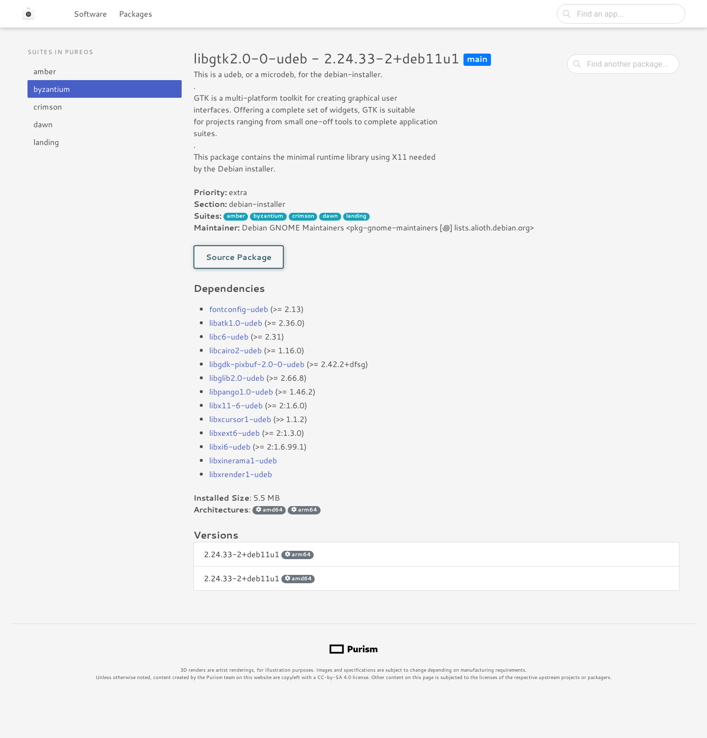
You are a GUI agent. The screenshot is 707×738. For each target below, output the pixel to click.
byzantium (51, 88)
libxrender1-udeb (240, 474)
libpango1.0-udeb (241, 391)
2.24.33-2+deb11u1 (259, 554)
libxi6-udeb (229, 446)
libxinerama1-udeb (243, 460)
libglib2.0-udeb (236, 377)
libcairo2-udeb (235, 350)
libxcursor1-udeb (240, 419)
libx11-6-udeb (236, 405)
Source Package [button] (239, 256)
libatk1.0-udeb (235, 322)
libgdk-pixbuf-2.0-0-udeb (256, 363)
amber (44, 71)
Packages (135, 13)
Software (90, 13)
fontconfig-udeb (238, 308)
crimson (47, 106)
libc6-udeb (228, 336)
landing (46, 141)
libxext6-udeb (234, 432)
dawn (43, 124)
